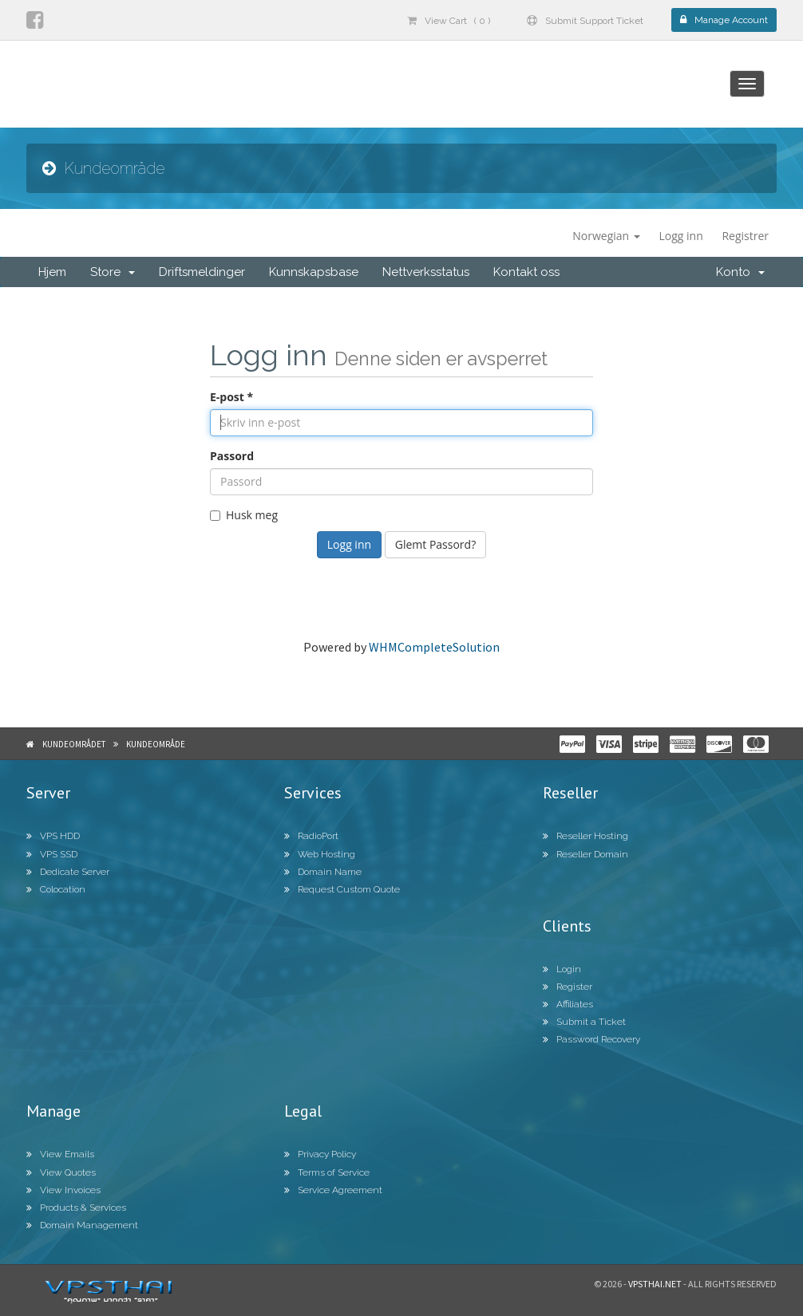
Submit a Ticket (584, 1021)
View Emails (60, 1154)
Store (112, 272)
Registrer (745, 235)
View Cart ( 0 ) (448, 20)
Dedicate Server (67, 871)
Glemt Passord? (435, 544)
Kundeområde (155, 744)
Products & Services (76, 1207)
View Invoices (63, 1190)
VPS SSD (51, 854)
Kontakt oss (526, 272)
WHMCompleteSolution (434, 647)
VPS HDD (53, 835)
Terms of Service (327, 1172)
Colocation (55, 889)
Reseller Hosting (585, 835)
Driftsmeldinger (202, 272)
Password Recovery (591, 1039)
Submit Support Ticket (585, 20)
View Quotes (61, 1172)
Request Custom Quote (342, 889)
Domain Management (82, 1225)
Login (562, 969)
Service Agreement (333, 1190)
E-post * (231, 396)
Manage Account (724, 20)
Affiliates (568, 1004)
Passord (232, 455)
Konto (740, 272)
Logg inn (680, 235)
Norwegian (606, 235)
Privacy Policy (320, 1154)
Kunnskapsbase (313, 272)
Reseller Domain (585, 854)
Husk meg (244, 514)
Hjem (52, 272)
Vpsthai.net (655, 1284)
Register (567, 986)
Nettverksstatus (425, 272)
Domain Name (323, 871)
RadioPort (311, 835)
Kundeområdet (73, 744)
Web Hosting (319, 854)
